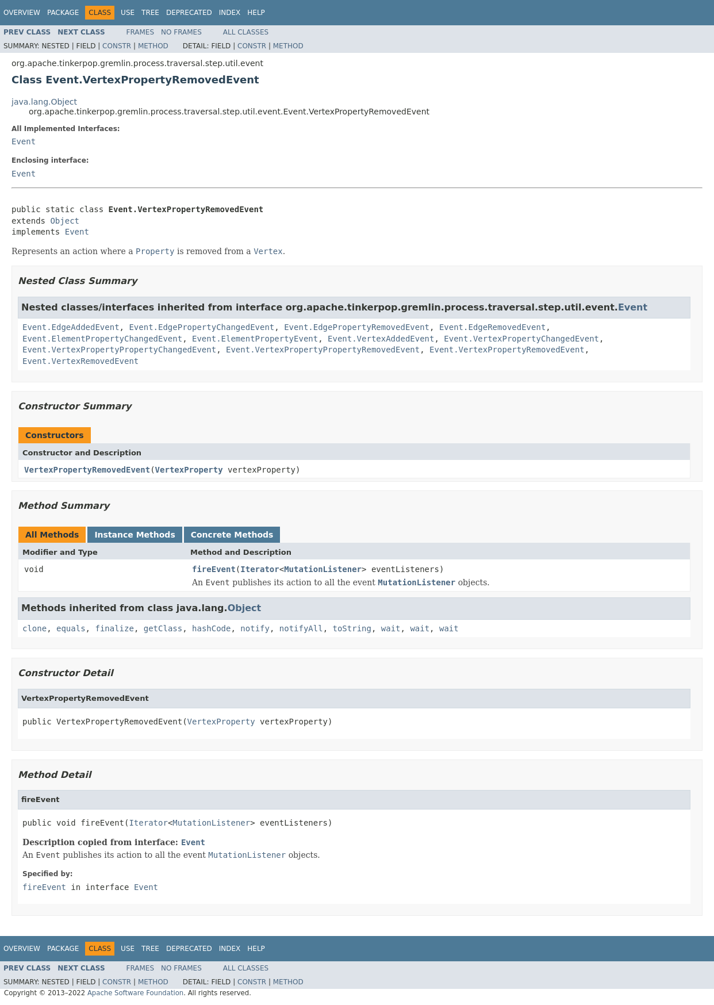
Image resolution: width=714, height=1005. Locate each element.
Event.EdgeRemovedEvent (492, 327)
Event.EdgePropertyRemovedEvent (356, 327)
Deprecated (189, 13)
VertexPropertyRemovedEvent (87, 469)
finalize (114, 628)
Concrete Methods (232, 534)
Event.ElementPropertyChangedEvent (102, 338)
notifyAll (301, 628)
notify (255, 628)
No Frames (181, 32)
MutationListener (323, 569)
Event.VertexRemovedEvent (80, 361)
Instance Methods (134, 534)
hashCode (211, 628)
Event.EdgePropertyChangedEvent (201, 327)
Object (64, 220)
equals (71, 628)
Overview (21, 13)
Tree (150, 13)
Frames (140, 32)
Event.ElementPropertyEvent (255, 338)
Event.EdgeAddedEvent (71, 327)
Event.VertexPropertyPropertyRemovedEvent (323, 349)
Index (230, 13)
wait (391, 628)
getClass (163, 628)
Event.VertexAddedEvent (381, 338)
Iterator (259, 569)
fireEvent (214, 569)
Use (128, 13)
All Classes (245, 32)
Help (256, 13)
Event (23, 141)
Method (153, 46)
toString (352, 628)
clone (34, 628)
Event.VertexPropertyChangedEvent (521, 338)
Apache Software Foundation (135, 993)
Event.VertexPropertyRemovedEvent (507, 349)
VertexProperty (189, 469)
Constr (116, 46)
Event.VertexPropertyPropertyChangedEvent (119, 349)
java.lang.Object (44, 101)
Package (63, 13)
